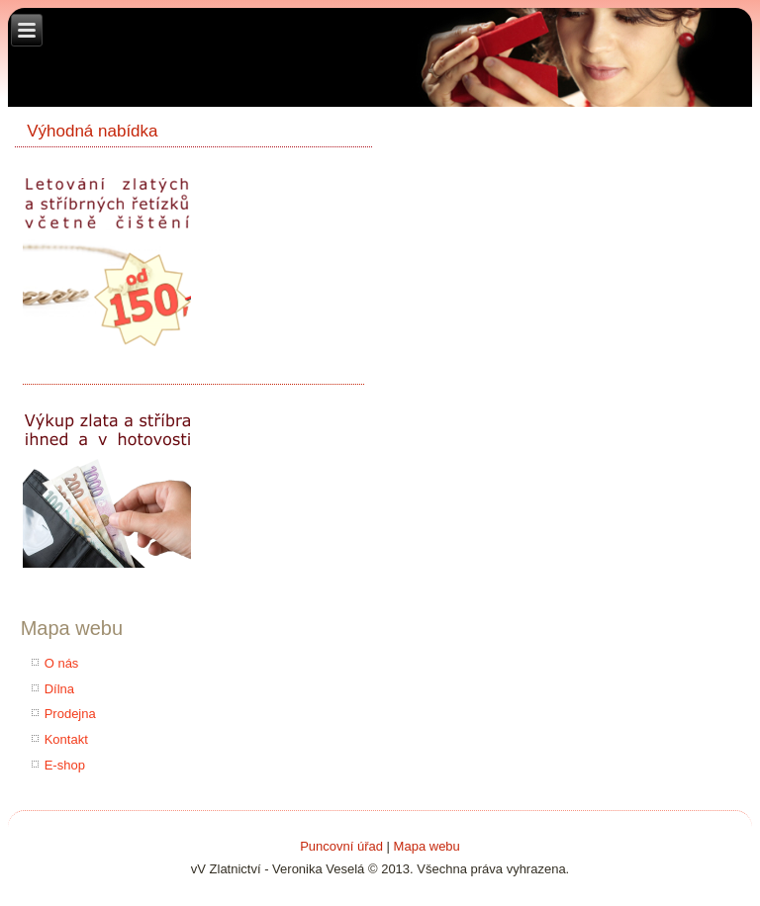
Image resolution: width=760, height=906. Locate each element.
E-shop (65, 765)
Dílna (59, 688)
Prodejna (70, 713)
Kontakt (66, 739)
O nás (62, 663)
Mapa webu (427, 846)
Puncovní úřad (341, 846)
